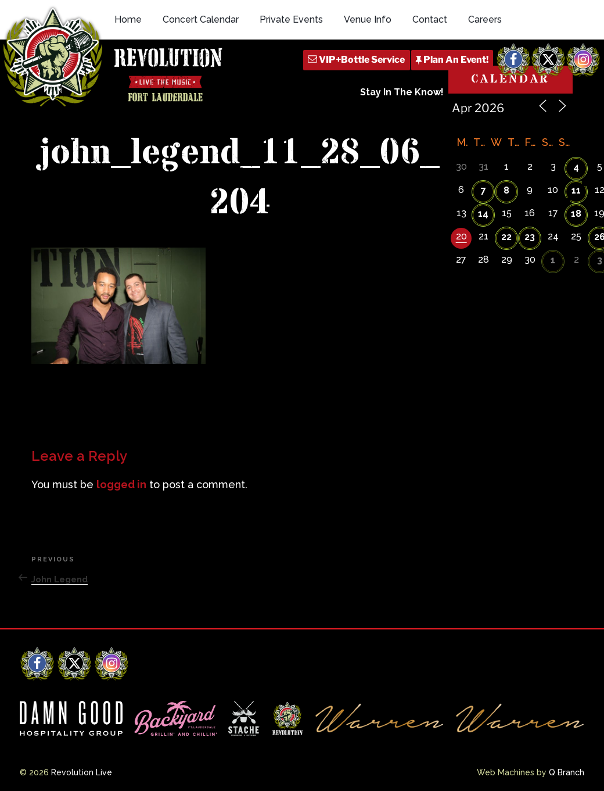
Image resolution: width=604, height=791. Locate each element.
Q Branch (566, 772)
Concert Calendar (201, 19)
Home (128, 19)
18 (576, 213)
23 (529, 236)
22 (506, 236)
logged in (121, 484)
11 (576, 190)
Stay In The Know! (402, 92)
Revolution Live (81, 772)
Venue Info (367, 19)
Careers (485, 19)
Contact (429, 19)
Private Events (291, 19)
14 (483, 213)
